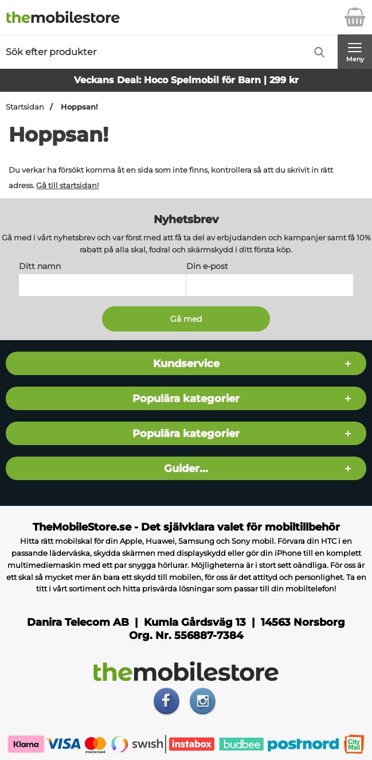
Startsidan (25, 107)
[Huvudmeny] (355, 51)
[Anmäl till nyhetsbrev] (185, 319)
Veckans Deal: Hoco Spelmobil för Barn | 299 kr (186, 80)
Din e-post (207, 266)
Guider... (186, 468)
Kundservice (186, 363)
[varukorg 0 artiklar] (355, 17)
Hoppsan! (78, 107)
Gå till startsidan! (67, 185)
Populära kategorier (186, 398)
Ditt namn (40, 266)
